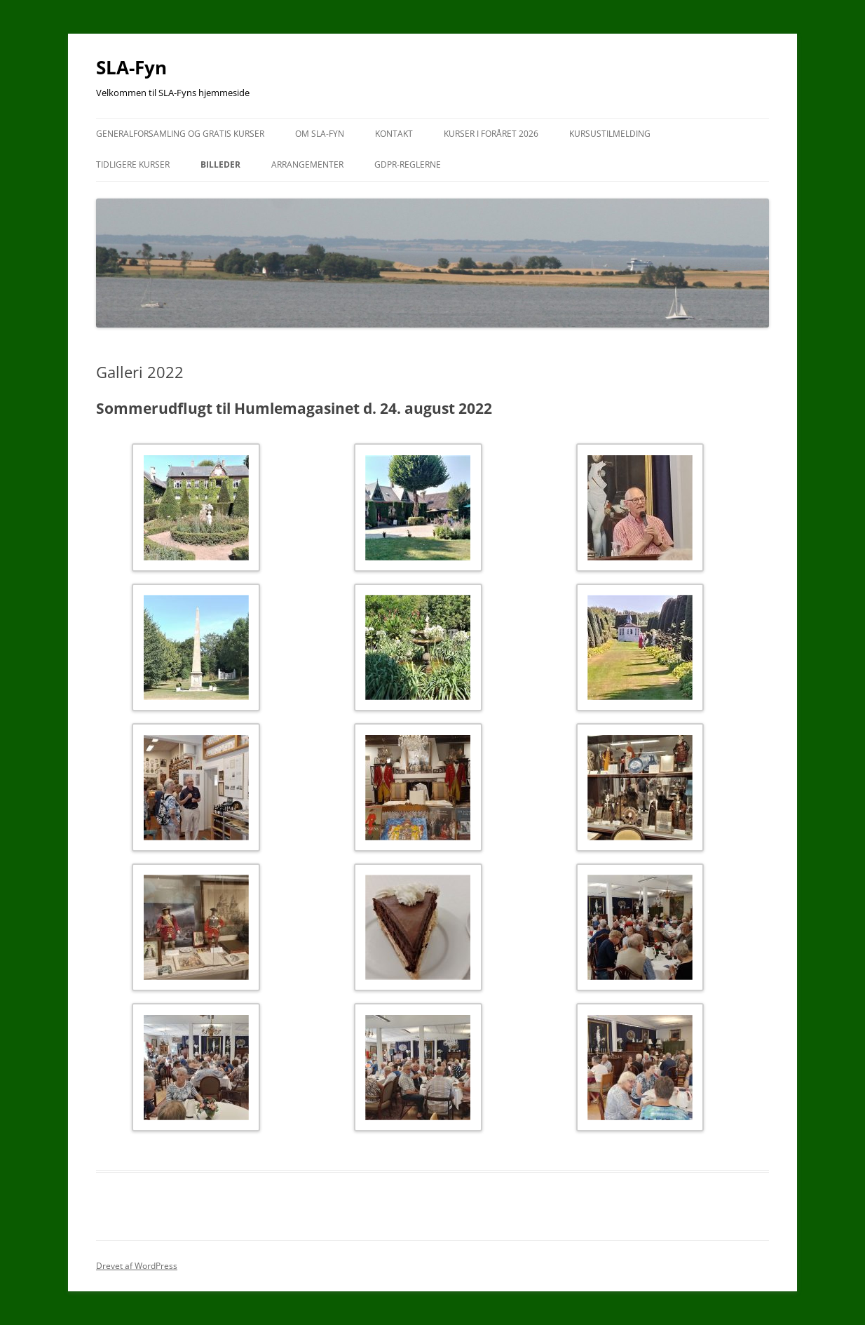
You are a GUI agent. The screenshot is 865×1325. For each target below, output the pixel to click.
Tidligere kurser (133, 164)
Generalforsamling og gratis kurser (180, 134)
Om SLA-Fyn (319, 134)
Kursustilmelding (610, 134)
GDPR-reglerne (407, 164)
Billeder (220, 164)
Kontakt (394, 134)
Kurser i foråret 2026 (491, 134)
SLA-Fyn (131, 67)
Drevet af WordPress (136, 1266)
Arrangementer (307, 164)
